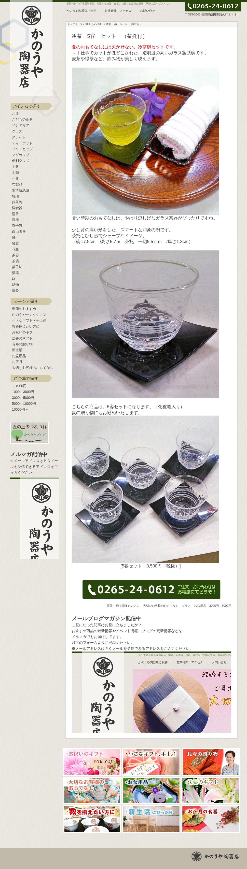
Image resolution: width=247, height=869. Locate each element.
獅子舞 (17, 226)
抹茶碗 (17, 202)
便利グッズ (20, 161)
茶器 (15, 255)
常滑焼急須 (20, 190)
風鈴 (15, 290)
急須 (15, 196)
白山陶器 (19, 231)
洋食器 (17, 208)
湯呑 (15, 214)
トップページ (75, 24)
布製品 (17, 184)
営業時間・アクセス (118, 11)
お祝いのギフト (24, 332)
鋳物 (15, 285)
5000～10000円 (24, 404)
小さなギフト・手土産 (29, 320)
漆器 (15, 220)
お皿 (15, 114)
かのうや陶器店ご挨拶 (81, 11)
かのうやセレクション (29, 315)
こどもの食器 (22, 119)
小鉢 (15, 178)
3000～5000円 (23, 398)
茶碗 (15, 261)
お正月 (17, 362)
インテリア (20, 125)
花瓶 (15, 249)
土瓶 (15, 167)
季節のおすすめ (24, 309)
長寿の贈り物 (22, 344)
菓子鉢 (17, 267)
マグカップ (20, 155)
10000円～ (20, 409)
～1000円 (19, 386)
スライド (19, 137)
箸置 (15, 243)
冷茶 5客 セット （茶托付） (124, 24)
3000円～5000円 (220, 606)
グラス (17, 131)
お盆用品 (19, 356)
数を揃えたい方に (26, 326)
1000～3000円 (23, 392)
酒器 (15, 273)
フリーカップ (22, 149)
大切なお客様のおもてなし (32, 368)
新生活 (17, 350)
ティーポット (22, 143)
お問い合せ (147, 11)
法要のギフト (22, 338)
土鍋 (15, 172)
